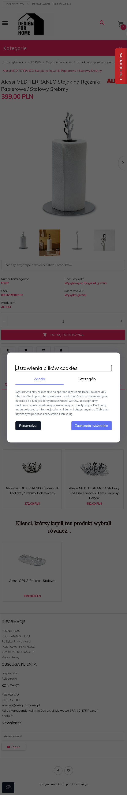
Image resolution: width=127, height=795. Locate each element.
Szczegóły (88, 379)
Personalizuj (28, 425)
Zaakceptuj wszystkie (92, 425)
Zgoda (39, 379)
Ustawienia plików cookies (46, 368)
